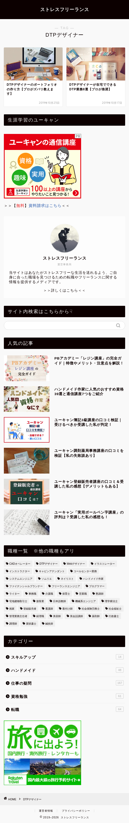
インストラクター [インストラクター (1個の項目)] (19, 571)
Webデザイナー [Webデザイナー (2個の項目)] (76, 563)
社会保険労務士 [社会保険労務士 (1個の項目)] (91, 608)
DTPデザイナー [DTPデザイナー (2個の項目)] (48, 563)
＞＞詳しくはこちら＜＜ (64, 290)
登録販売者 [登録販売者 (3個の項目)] (29, 608)
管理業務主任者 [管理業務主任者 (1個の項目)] (18, 616)
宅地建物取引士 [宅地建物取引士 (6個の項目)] (18, 601)
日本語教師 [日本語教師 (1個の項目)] (59, 601)
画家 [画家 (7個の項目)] (11, 608)
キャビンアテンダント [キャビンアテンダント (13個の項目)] (52, 571)
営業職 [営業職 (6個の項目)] (83, 593)
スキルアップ (67, 656)
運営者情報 (46, 810)
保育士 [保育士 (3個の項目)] (66, 593)
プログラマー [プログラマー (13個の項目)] (97, 586)
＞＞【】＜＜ (37, 205)
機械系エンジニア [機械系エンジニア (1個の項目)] (85, 601)
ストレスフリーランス (64, 9)
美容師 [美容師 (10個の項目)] (57, 616)
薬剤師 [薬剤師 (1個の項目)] (96, 616)
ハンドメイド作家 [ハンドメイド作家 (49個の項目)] (93, 578)
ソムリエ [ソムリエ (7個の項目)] (46, 578)
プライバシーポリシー (76, 810)
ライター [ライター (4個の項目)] (14, 593)
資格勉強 (67, 696)
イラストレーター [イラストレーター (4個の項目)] (104, 563)
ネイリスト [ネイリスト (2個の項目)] (67, 578)
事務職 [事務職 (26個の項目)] (32, 593)
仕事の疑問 (67, 682)
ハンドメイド (67, 670)
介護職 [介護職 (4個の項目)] (49, 593)
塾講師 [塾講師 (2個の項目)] (100, 593)
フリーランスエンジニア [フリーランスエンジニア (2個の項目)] (66, 586)
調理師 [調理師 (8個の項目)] (13, 623)
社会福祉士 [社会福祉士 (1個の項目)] (115, 608)
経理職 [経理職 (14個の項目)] (40, 616)
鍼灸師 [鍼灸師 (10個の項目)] (49, 623)
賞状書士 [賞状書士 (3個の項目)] (31, 623)
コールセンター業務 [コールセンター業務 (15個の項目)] (85, 571)
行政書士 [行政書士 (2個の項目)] (114, 616)
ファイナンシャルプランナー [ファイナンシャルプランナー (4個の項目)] (26, 586)
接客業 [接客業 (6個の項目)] (40, 601)
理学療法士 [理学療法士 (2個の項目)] (111, 601)
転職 (67, 709)
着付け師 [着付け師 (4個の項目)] (67, 608)
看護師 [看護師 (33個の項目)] (49, 608)
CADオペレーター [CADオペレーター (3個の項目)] (19, 563)
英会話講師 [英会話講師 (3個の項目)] (76, 616)
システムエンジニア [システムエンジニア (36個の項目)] (20, 578)
